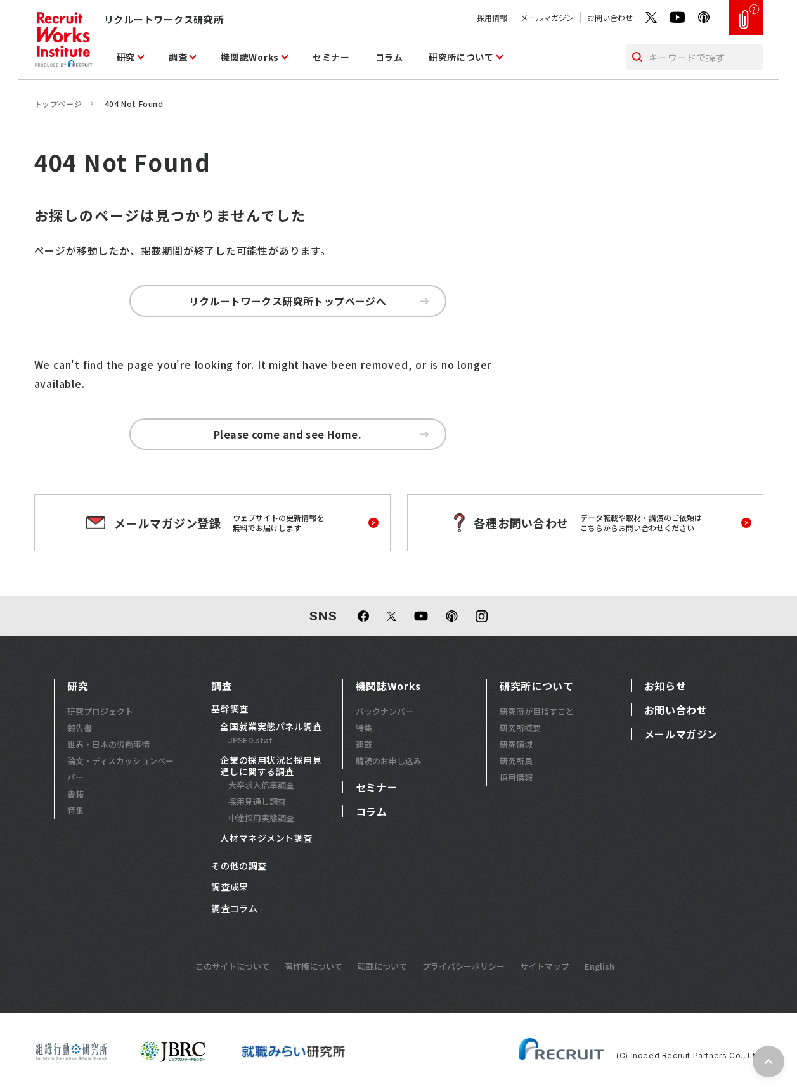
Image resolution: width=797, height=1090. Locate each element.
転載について (382, 966)
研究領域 (516, 744)
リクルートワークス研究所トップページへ (309, 301)
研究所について (461, 57)
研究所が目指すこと (537, 711)
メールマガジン (547, 17)
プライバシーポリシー (463, 966)
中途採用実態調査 (261, 818)
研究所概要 (520, 728)
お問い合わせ (610, 17)
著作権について (313, 966)
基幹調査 (229, 709)
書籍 (75, 794)
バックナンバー (384, 711)
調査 (178, 57)
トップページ (58, 103)
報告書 (79, 728)
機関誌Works (250, 57)
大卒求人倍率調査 (261, 785)
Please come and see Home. (321, 434)
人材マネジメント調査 (266, 838)
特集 (75, 810)
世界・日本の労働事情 (108, 744)
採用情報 (492, 17)
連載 (364, 744)
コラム (389, 57)
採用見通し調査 (257, 801)
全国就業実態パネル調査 (270, 727)
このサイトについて (232, 966)
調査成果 (229, 887)
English (599, 966)
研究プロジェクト (100, 711)
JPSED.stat (250, 740)
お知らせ (665, 685)
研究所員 (516, 761)
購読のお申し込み (389, 761)
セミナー (331, 57)
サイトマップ (544, 966)
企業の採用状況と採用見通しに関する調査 (270, 766)
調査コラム (234, 908)
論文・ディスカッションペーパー (120, 769)
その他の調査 (238, 866)
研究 (126, 57)
